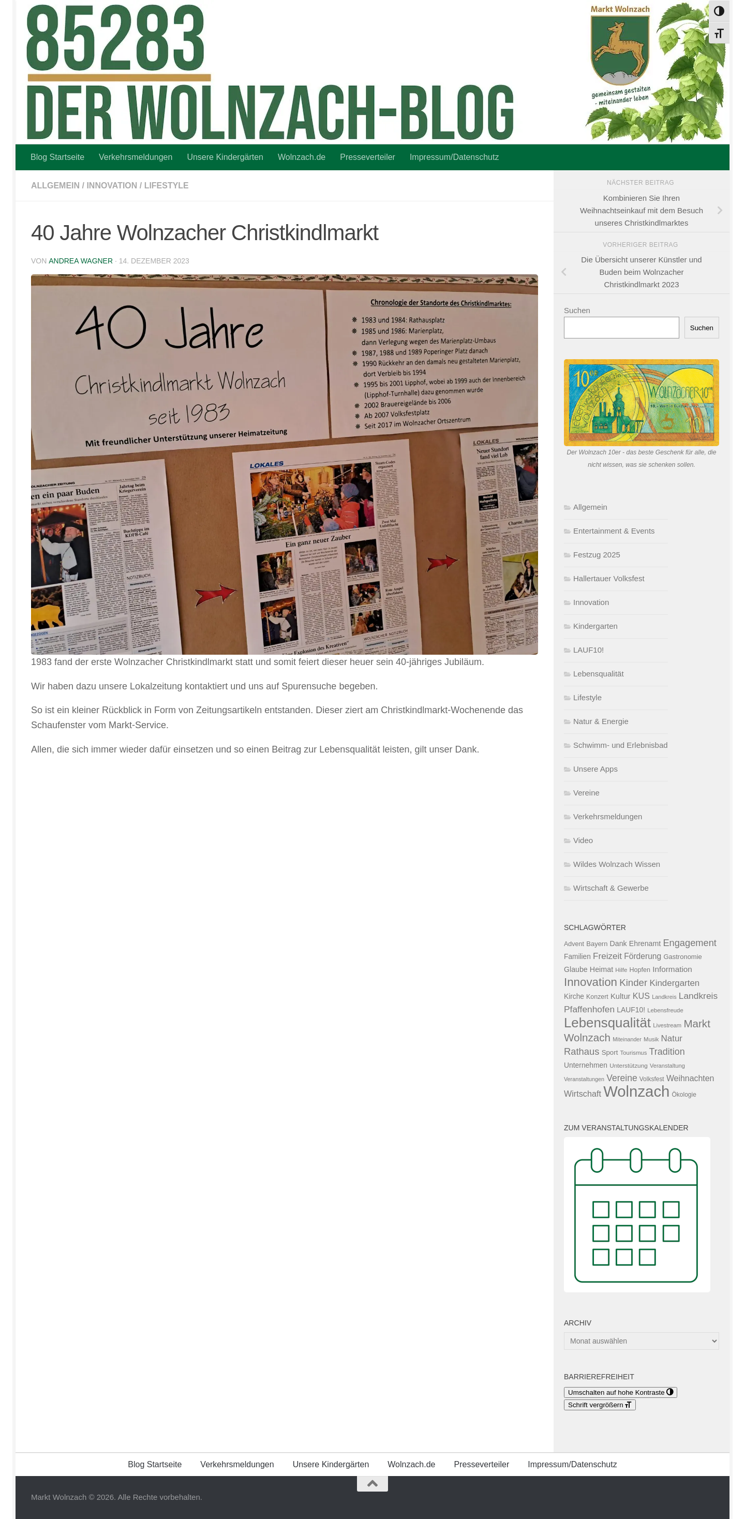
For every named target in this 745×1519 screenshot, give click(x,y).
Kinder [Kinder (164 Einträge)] (633, 982)
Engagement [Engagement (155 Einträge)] (690, 942)
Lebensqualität (598, 673)
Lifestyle (166, 185)
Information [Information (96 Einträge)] (672, 969)
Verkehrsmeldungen (135, 157)
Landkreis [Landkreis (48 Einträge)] (664, 997)
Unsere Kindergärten (225, 157)
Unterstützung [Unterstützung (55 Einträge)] (628, 1065)
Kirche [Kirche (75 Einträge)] (574, 996)
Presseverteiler (367, 157)
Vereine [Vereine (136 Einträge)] (621, 1078)
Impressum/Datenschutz (454, 157)
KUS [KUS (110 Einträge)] (641, 995)
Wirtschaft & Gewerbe (611, 887)
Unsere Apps (595, 768)
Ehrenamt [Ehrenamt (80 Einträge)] (645, 943)
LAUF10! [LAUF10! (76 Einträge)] (631, 1010)
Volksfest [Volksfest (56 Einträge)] (651, 1079)
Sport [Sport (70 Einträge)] (610, 1052)
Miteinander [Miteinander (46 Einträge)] (627, 1039)
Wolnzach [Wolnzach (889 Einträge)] (636, 1091)
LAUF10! (588, 649)
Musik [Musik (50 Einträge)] (651, 1039)
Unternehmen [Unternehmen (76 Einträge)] (585, 1065)
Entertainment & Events (614, 530)
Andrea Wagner (80, 261)
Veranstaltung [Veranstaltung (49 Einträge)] (667, 1066)
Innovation (112, 185)
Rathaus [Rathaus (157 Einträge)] (581, 1051)
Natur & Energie (601, 721)
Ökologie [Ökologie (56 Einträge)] (684, 1094)
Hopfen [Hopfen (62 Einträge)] (640, 970)
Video (583, 840)
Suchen (577, 310)
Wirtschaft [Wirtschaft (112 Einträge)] (582, 1093)
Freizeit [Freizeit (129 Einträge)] (607, 956)
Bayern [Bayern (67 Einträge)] (596, 944)
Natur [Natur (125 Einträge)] (671, 1038)
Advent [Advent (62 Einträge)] (574, 944)
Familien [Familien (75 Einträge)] (577, 957)
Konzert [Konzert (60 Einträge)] (597, 996)
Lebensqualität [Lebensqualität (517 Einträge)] (607, 1022)
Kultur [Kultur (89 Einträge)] (620, 996)
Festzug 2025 (596, 554)
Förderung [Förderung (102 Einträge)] (642, 956)
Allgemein (55, 185)
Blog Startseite (57, 157)
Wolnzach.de (301, 157)
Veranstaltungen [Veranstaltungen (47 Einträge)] (584, 1079)
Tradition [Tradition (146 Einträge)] (667, 1051)
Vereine (586, 792)
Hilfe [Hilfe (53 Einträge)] (621, 970)
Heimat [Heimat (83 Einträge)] (601, 969)
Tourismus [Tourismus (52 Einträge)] (633, 1053)
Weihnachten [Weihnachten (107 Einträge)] (690, 1078)
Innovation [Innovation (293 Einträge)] (590, 982)
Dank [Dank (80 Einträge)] (618, 943)
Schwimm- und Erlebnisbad (620, 745)
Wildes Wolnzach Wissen (616, 864)
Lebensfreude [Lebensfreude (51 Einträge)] (665, 1010)
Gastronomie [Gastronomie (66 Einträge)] (682, 957)
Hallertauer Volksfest (609, 578)
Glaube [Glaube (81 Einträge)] (576, 969)
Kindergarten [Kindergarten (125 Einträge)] (674, 983)
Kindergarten (595, 626)
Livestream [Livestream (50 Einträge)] (667, 1025)
